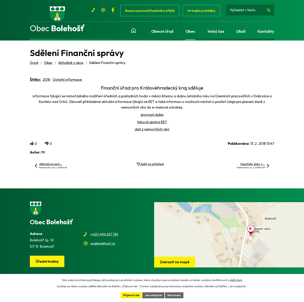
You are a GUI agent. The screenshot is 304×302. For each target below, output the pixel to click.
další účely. (236, 280)
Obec (48, 64)
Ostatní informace (67, 81)
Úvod (34, 64)
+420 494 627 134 (104, 236)
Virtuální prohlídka (202, 11)
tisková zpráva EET (152, 124)
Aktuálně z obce (70, 64)
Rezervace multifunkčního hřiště (150, 11)
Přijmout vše (131, 295)
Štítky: (35, 81)
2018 (46, 81)
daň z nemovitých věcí (152, 131)
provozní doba (152, 116)
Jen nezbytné (153, 295)
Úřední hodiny (47, 263)
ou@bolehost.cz (102, 245)
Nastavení (175, 295)
